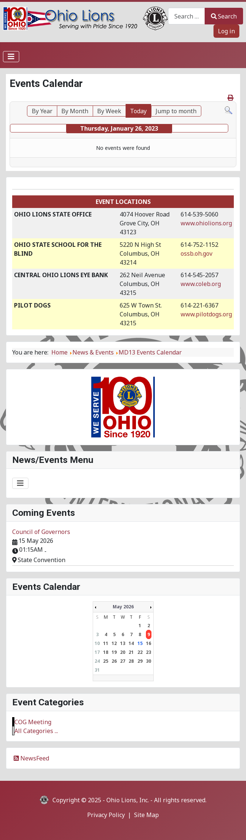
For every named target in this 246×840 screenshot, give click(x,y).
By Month (74, 111)
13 (122, 643)
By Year (42, 111)
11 (105, 643)
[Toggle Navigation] (11, 56)
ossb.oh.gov (196, 253)
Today (138, 111)
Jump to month (176, 111)
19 (114, 652)
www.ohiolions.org (206, 223)
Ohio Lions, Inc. (127, 800)
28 (131, 661)
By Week (109, 111)
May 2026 (123, 607)
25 (105, 661)
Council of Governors (41, 532)
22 (140, 652)
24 (97, 661)
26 (114, 661)
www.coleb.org (201, 284)
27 (122, 661)
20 (122, 652)
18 (105, 652)
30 (148, 661)
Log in (226, 31)
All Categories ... (36, 731)
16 (148, 643)
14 (131, 643)
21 (131, 652)
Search (224, 16)
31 (97, 670)
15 (140, 643)
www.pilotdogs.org (206, 314)
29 (140, 661)
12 (114, 643)
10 (97, 643)
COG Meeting (32, 722)
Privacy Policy (106, 815)
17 (97, 652)
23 (148, 652)
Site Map (146, 815)
